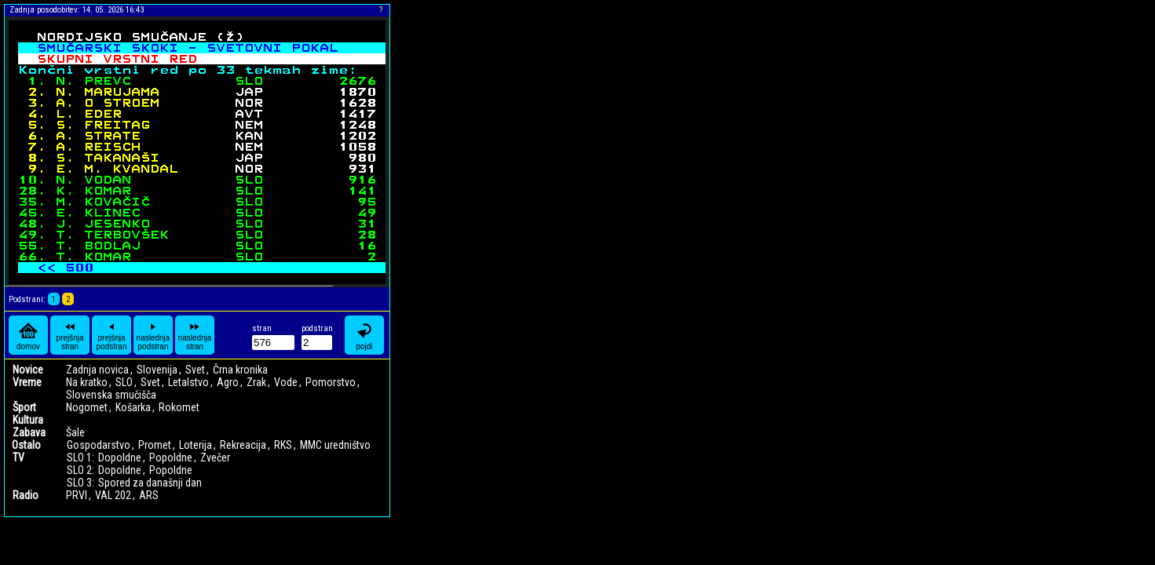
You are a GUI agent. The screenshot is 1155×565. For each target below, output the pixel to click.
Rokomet (179, 407)
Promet (154, 445)
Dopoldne (119, 457)
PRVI (76, 495)
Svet (195, 369)
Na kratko (87, 382)
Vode (286, 382)
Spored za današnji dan (150, 482)
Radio (25, 495)
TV (18, 457)
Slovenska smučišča (111, 394)
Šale (75, 432)
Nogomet (87, 407)
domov (28, 335)
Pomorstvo (330, 382)
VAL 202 (113, 495)
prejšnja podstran (112, 335)
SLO (124, 382)
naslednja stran (195, 335)
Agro (228, 382)
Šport (24, 407)
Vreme (27, 382)
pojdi (364, 335)
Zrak (256, 382)
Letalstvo (188, 382)
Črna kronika (240, 369)
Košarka (133, 407)
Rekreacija (243, 445)
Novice (28, 369)
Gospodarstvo (98, 445)
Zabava (29, 432)
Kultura (28, 420)
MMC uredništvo (335, 445)
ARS (149, 495)
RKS (283, 445)
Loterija (195, 445)
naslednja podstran (153, 335)
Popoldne (170, 457)
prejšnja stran (69, 335)
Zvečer (215, 457)
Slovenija (157, 369)
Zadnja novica (97, 369)
